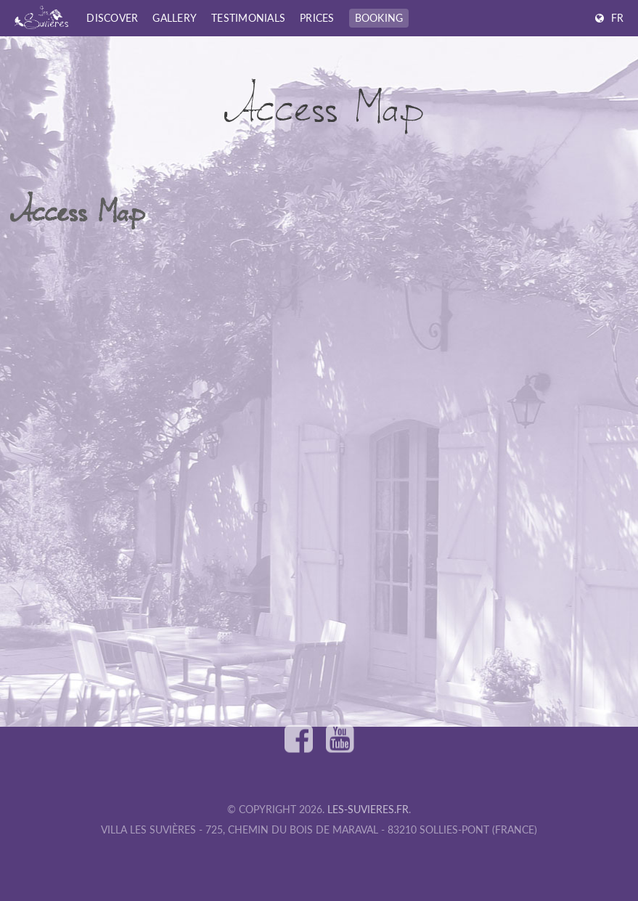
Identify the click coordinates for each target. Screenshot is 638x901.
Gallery (174, 18)
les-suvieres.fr (368, 809)
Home (24, 49)
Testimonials (248, 18)
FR (617, 18)
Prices (317, 18)
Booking (379, 18)
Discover (112, 18)
